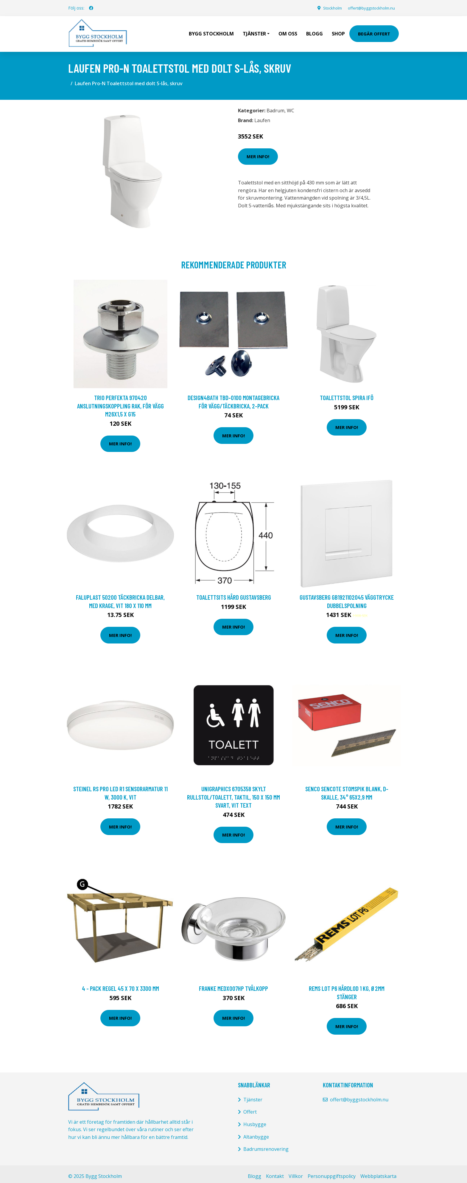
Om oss (287, 31)
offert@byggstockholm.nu (369, 8)
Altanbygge (256, 1132)
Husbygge (254, 1120)
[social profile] (91, 8)
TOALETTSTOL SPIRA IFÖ (346, 393)
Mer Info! (258, 152)
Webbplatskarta (378, 1172)
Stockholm (327, 8)
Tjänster (252, 1095)
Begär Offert (374, 32)
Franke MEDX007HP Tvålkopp (233, 984)
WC (290, 106)
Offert (250, 1107)
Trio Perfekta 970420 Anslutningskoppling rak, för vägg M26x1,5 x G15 (120, 401)
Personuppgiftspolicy (332, 1172)
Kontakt (275, 1172)
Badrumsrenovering (266, 1145)
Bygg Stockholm (211, 31)
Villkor (296, 1172)
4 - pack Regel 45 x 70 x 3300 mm (120, 984)
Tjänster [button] (254, 31)
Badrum (275, 106)
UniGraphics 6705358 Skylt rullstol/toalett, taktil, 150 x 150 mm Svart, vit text (233, 793)
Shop (338, 31)
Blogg (314, 31)
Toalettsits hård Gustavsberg (233, 593)
